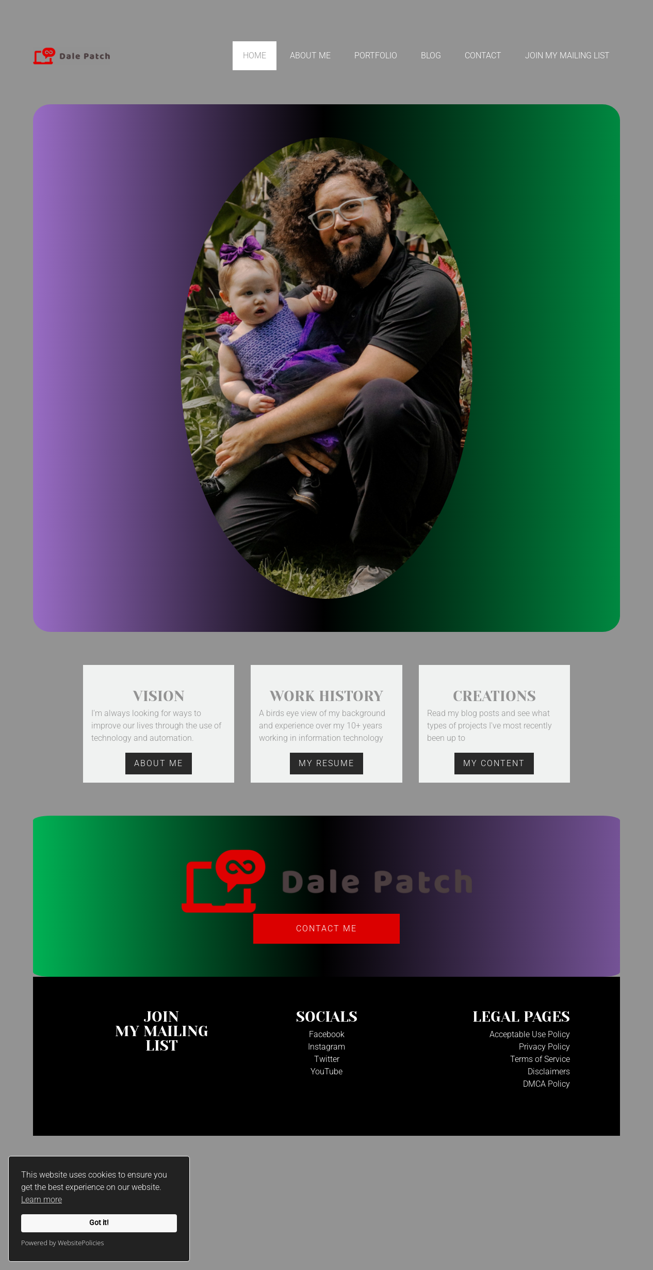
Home (254, 55)
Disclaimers (549, 1071)
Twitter (326, 1059)
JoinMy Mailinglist (161, 1031)
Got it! (99, 1222)
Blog (431, 55)
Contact (483, 55)
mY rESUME (326, 763)
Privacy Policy (544, 1047)
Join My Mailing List (567, 55)
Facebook (327, 1034)
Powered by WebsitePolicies (62, 1242)
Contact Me (326, 928)
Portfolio (375, 55)
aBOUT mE (158, 763)
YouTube (326, 1071)
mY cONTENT (494, 763)
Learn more (41, 1199)
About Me (310, 55)
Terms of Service (540, 1059)
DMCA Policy (546, 1084)
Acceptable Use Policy (529, 1034)
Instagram (326, 1047)
